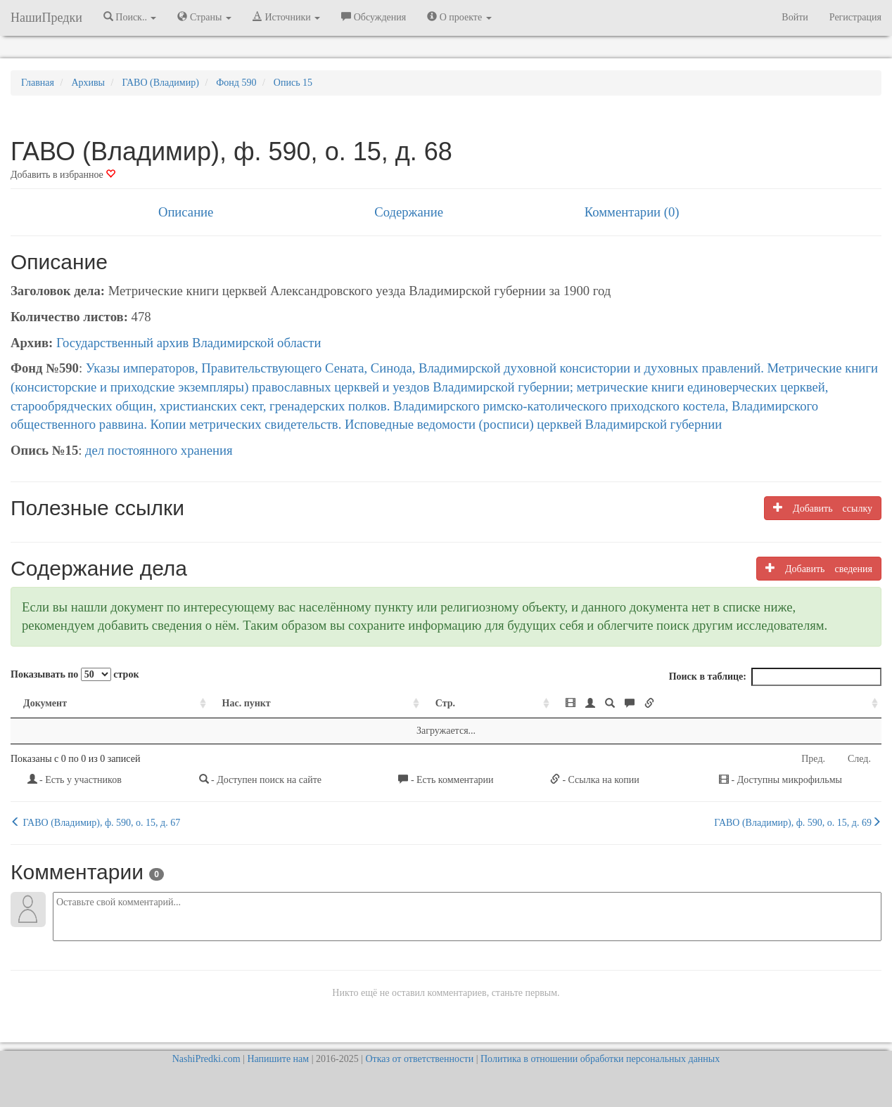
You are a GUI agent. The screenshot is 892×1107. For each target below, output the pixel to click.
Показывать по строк (75, 674)
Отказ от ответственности (419, 1059)
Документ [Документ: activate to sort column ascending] (45, 703)
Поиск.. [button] (130, 16)
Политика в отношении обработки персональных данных (600, 1059)
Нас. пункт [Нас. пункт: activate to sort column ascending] (246, 703)
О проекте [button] (459, 16)
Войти (795, 17)
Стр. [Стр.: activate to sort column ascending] (445, 703)
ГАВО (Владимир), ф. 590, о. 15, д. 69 (797, 822)
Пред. (813, 758)
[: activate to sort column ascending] (717, 704)
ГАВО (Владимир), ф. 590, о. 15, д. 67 (95, 822)
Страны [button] (204, 16)
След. (859, 758)
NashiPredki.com (206, 1059)
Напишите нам (278, 1059)
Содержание (408, 212)
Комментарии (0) (632, 212)
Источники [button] (286, 16)
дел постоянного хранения (159, 450)
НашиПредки (46, 18)
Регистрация (855, 17)
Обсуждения (373, 16)
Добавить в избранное (63, 174)
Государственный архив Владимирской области (188, 342)
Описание (185, 212)
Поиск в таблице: (775, 677)
